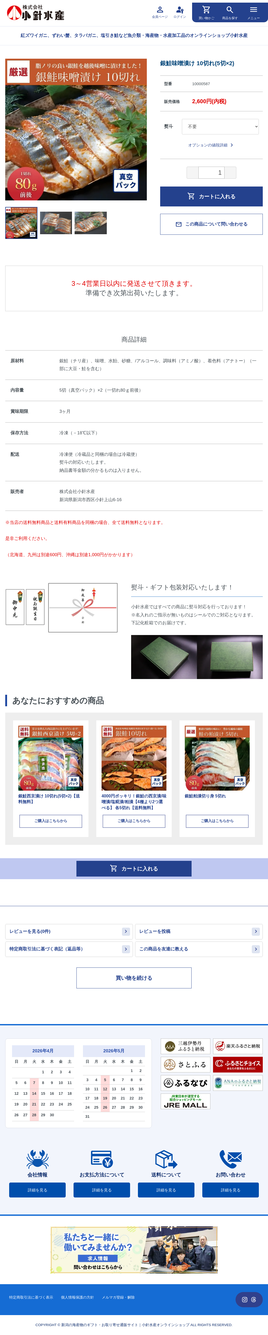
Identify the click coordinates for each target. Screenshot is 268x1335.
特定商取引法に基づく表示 (31, 1297)
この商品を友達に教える (163, 948)
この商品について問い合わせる (211, 224)
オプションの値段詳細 (211, 145)
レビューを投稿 (154, 931)
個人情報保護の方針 (77, 1297)
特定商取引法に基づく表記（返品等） (47, 948)
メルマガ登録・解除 (118, 1297)
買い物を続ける (134, 978)
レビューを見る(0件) (30, 931)
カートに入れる (211, 196)
